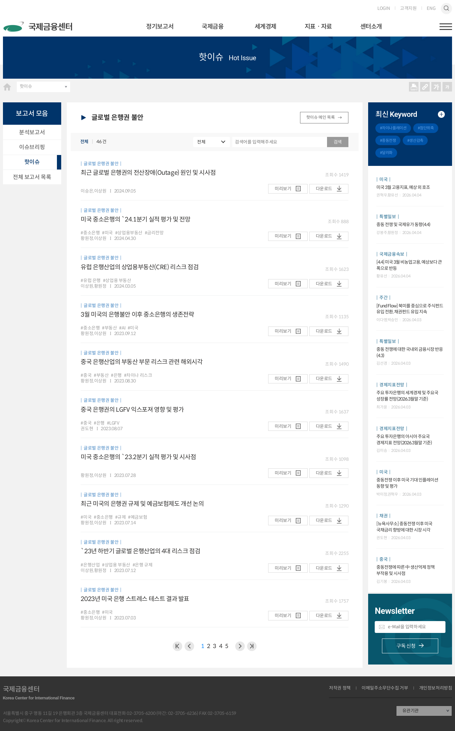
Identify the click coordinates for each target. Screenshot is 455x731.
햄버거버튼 (446, 27)
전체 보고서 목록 (32, 177)
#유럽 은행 (91, 280)
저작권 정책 (340, 688)
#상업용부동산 (128, 233)
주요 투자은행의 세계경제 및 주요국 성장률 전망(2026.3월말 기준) (407, 396)
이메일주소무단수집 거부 (385, 688)
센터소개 (371, 26)
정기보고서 (159, 26)
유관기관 (410, 711)
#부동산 (109, 328)
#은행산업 (90, 565)
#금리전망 (154, 233)
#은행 (116, 375)
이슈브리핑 (32, 147)
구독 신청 (405, 646)
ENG (431, 8)
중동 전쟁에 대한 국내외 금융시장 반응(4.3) (409, 352)
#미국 (107, 233)
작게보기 (447, 87)
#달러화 (386, 152)
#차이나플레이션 (393, 127)
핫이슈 (26, 86)
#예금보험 (137, 517)
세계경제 (265, 26)
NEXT (252, 646)
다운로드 (324, 189)
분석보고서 (32, 132)
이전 (177, 646)
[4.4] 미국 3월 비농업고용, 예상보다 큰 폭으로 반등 (409, 265)
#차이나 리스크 (138, 375)
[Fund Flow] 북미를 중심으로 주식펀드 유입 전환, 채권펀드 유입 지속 (409, 309)
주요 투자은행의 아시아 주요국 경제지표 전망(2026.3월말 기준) (404, 440)
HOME (7, 87)
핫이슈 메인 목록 (320, 117)
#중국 (86, 375)
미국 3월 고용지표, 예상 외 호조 (403, 187)
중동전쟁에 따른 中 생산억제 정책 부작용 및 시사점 (405, 570)
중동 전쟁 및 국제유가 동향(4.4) (403, 224)
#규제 (120, 517)
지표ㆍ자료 (318, 26)
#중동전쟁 (388, 140)
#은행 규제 (143, 565)
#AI (122, 328)
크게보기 (436, 87)
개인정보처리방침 (435, 688)
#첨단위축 (426, 127)
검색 (446, 8)
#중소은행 (90, 233)
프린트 (414, 87)
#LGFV (113, 423)
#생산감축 (415, 140)
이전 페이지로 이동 (189, 646)
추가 (441, 114)
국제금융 (212, 26)
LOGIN (383, 8)
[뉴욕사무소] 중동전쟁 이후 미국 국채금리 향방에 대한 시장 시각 (404, 527)
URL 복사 (425, 87)
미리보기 (283, 189)
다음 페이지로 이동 (240, 646)
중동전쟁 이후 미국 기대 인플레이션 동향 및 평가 (407, 483)
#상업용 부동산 (117, 280)
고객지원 (408, 8)
